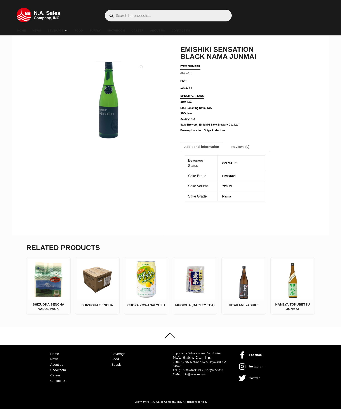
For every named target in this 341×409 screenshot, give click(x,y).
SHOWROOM (125, 30)
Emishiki (229, 176)
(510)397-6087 (213, 367)
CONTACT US (196, 30)
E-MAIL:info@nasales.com (189, 372)
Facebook (256, 352)
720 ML (228, 187)
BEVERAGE (61, 30)
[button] (141, 67)
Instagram (256, 364)
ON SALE (230, 164)
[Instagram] (242, 364)
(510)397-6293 (188, 367)
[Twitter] (242, 375)
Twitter (254, 376)
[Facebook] (242, 352)
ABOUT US (170, 30)
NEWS (38, 30)
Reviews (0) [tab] (244, 147)
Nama (227, 197)
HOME (22, 30)
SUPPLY (102, 30)
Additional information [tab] (203, 147)
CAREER (149, 30)
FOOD (84, 30)
